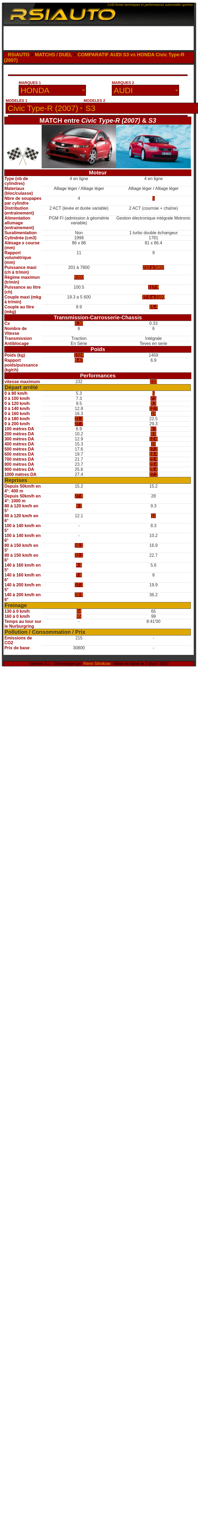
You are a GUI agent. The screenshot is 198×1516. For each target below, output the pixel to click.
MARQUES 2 (123, 83)
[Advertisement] (63, 86)
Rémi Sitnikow (96, 663)
